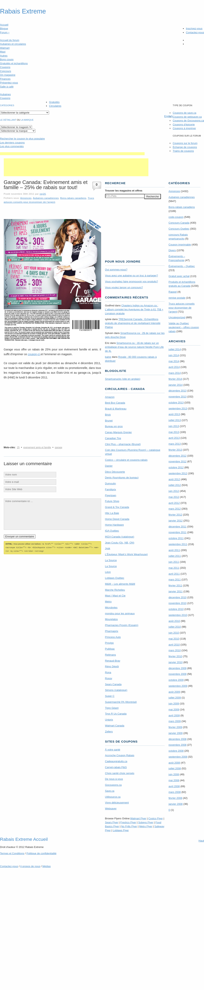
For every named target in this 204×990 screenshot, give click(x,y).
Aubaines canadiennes (46, 198)
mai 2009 (174, 709)
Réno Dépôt (112, 666)
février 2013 (175, 449)
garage (58, 447)
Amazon (110, 396)
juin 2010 (174, 632)
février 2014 (175, 378)
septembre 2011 (178, 544)
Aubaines (5, 94)
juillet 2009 (175, 697)
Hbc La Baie (112, 513)
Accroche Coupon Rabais (119, 755)
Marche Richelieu (115, 589)
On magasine (7, 74)
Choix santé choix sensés (119, 773)
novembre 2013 (178, 396)
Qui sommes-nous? (116, 269)
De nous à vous (114, 778)
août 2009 (174, 691)
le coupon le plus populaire (22, 138)
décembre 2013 (178, 390)
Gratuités (54, 102)
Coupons (5, 67)
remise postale (177, 297)
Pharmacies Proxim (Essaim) (121, 625)
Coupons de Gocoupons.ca (188, 120)
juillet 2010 (175, 626)
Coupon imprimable (180, 244)
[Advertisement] (72, 153)
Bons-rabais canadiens (73, 198)
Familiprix (110, 489)
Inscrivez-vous (194, 28)
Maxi (2, 51)
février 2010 (175, 656)
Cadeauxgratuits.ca (116, 761)
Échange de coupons (185, 147)
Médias (46, 866)
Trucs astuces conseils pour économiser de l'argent (182, 307)
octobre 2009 (176, 679)
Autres (4, 55)
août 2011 (174, 550)
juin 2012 (174, 491)
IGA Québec (112, 530)
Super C (110, 696)
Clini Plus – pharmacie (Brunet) (123, 444)
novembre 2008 (178, 744)
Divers (172, 250)
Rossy (108, 678)
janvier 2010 (176, 662)
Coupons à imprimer (184, 128)
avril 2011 (174, 573)
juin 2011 (174, 561)
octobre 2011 (176, 538)
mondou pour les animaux (120, 613)
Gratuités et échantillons (14, 63)
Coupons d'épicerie (184, 124)
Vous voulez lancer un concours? (124, 287)
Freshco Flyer (128, 822)
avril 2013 (174, 437)
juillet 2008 (175, 768)
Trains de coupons (183, 150)
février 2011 (175, 585)
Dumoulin (110, 483)
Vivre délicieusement (117, 802)
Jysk (107, 548)
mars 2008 (175, 792)
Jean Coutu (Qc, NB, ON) (119, 542)
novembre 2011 (178, 532)
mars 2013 (175, 443)
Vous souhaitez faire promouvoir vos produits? (131, 281)
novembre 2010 (178, 603)
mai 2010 (174, 638)
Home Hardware (114, 524)
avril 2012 (174, 502)
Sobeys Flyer (145, 822)
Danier (109, 465)
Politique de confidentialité (41, 853)
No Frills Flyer (129, 826)
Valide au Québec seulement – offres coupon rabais (184, 327)
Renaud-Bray (112, 660)
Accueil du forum (9, 40)
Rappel (173, 291)
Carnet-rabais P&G (116, 767)
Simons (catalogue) (116, 690)
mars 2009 (175, 721)
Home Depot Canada (117, 519)
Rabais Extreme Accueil (24, 839)
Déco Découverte (115, 471)
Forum (5, 32)
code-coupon (176, 217)
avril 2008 (174, 786)
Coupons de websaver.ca (187, 116)
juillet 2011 (175, 555)
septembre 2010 (178, 615)
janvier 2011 (176, 591)
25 (18, 447)
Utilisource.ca (113, 796)
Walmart (5, 47)
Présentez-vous (9, 82)
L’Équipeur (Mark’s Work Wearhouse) (126, 554)
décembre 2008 (178, 739)
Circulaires (55, 105)
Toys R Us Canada (116, 713)
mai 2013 (174, 432)
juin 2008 (174, 774)
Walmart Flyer (138, 818)
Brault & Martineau (116, 408)
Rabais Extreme (23, 11)
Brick (108, 414)
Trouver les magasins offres (123, 190)
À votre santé (112, 749)
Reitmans (110, 654)
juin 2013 (174, 426)
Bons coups (7, 59)
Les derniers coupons (12, 142)
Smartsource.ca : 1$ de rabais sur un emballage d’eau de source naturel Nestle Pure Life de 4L (134, 347)
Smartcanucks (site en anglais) (122, 378)
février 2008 (175, 798)
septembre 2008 (178, 756)
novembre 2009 (178, 674)
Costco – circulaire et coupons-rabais (126, 459)
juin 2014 (174, 355)
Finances (5, 78)
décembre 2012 (178, 455)
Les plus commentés (12, 146)
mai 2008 (174, 780)
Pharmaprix (111, 631)
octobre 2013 (176, 402)
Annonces (26, 198)
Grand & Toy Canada (117, 507)
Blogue (4, 28)
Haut (201, 840)
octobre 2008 (176, 750)
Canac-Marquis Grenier (118, 432)
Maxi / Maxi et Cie (115, 595)
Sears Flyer (111, 822)
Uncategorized (177, 317)
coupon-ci (34, 354)
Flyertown (110, 495)
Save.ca (109, 790)
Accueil (4, 24)
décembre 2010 (178, 597)
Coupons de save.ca (184, 112)
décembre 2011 (178, 526)
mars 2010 (175, 650)
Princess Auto (113, 637)
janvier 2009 (176, 733)
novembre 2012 (178, 461)
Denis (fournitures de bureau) (122, 477)
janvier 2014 (176, 384)
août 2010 (174, 621)
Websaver (111, 808)
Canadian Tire (113, 438)
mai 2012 (174, 496)
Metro (108, 601)
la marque (27, 120)
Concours (5, 71)
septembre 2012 (178, 473)
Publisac (110, 648)
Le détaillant (8, 120)
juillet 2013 (175, 420)
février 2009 (175, 727)
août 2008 (174, 762)
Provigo (109, 642)
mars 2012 (175, 508)
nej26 (43, 193)
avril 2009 (174, 715)
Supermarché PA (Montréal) (121, 701)
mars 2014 (175, 372)
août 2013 (174, 414)
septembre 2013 (178, 408)
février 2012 (175, 514)
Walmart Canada (114, 725)
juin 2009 (174, 703)
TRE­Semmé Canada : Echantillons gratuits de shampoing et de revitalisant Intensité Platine (132, 323)
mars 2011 (175, 579)
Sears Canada (113, 684)
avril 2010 (174, 644)
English (168, 116)
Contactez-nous (195, 32)
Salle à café (7, 86)
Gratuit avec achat (179, 276)
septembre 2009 (178, 685)
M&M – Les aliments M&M (120, 583)
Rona (108, 672)
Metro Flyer (145, 826)
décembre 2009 (178, 668)
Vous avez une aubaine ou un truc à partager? (131, 275)
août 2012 (174, 479)
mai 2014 (174, 361)
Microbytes (111, 607)
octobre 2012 (176, 467)
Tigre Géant (112, 707)
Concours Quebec (179, 228)
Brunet (109, 420)
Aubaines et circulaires (13, 43)
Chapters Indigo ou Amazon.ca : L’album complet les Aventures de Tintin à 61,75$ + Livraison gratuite (134, 309)
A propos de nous (30, 866)
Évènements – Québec (182, 266)
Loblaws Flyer (121, 830)
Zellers (109, 731)
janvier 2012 (176, 520)
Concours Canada (179, 222)
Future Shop (112, 501)
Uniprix (109, 719)
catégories (7, 105)
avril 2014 (174, 367)
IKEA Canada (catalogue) (119, 536)
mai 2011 (174, 567)
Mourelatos (111, 619)
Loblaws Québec (114, 577)
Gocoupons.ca (113, 784)
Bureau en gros (114, 426)
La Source (111, 560)
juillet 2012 (175, 485)
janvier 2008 (176, 803)
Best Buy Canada (115, 402)
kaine (108, 356)
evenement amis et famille (37, 447)
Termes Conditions (12, 853)
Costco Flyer (155, 818)
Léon (108, 572)
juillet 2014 (175, 349)
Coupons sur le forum (185, 143)
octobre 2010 (176, 609)
